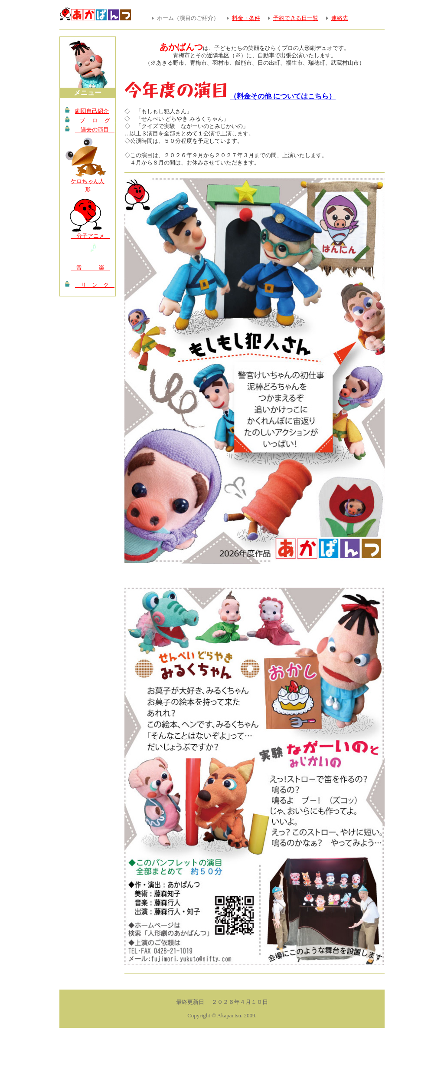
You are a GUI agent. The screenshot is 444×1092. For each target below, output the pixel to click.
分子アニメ (89, 236)
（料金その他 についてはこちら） (283, 96)
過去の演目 (93, 129)
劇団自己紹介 (92, 111)
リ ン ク (93, 285)
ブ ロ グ (92, 120)
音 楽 (89, 267)
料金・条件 (246, 18)
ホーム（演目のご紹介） (188, 18)
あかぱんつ (181, 47)
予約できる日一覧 (295, 18)
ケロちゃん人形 (87, 185)
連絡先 (339, 18)
